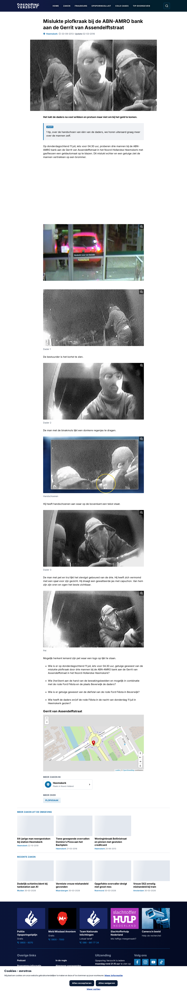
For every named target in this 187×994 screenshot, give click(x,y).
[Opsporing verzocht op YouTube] (153, 962)
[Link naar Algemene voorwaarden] (74, 965)
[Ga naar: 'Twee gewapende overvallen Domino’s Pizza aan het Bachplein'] (74, 833)
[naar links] (140, 758)
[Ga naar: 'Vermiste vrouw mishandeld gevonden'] (74, 876)
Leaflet (117, 770)
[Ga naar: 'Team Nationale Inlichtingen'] (94, 926)
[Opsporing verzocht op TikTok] (161, 962)
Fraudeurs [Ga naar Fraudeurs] (81, 6)
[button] (93, 743)
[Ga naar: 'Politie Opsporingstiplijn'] (31, 926)
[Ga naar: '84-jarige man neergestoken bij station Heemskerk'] (35, 833)
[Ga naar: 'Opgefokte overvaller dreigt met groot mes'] (113, 876)
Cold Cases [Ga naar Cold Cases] (122, 6)
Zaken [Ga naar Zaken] (66, 6)
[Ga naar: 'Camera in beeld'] (156, 922)
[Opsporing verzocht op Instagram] (145, 962)
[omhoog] (140, 754)
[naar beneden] (140, 766)
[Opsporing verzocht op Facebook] (137, 962)
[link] (67, 784)
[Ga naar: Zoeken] (167, 6)
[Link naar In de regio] (74, 960)
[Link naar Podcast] (35, 960)
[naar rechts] (140, 762)
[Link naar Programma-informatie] (35, 965)
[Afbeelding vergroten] (141, 226)
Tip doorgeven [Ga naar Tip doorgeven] (141, 6)
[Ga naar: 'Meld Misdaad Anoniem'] (62, 924)
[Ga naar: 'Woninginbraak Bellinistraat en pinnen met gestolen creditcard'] (113, 833)
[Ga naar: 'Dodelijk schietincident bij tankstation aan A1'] (35, 876)
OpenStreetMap (128, 770)
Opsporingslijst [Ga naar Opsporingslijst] (101, 6)
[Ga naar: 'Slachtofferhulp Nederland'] (125, 924)
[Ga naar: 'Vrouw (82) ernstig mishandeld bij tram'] (151, 876)
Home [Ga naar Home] (56, 6)
